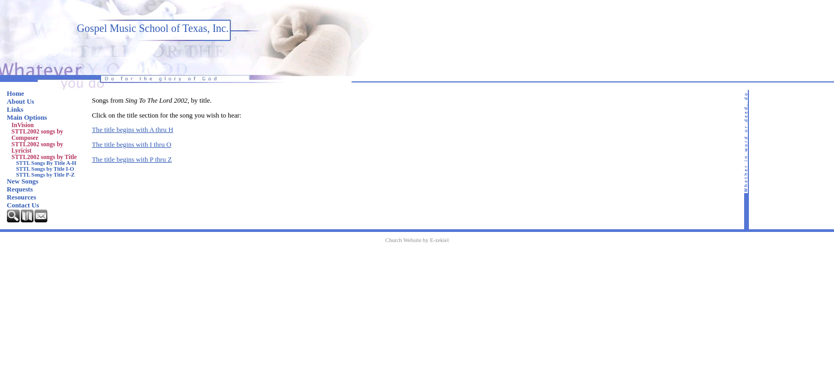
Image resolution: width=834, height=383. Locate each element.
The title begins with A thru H (132, 130)
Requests (20, 189)
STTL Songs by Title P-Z (45, 175)
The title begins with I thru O (131, 144)
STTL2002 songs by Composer (37, 134)
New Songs (22, 181)
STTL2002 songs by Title (44, 157)
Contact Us (23, 205)
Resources (21, 197)
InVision (23, 125)
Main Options (27, 117)
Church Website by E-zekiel (416, 240)
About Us (21, 101)
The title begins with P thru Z (132, 159)
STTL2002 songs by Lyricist (37, 147)
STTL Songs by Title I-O (45, 169)
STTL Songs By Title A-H (46, 163)
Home (15, 93)
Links (15, 109)
